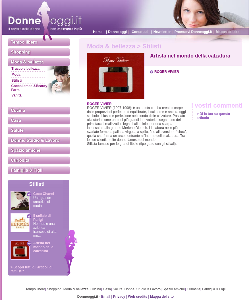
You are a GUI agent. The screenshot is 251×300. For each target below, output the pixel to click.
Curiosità (193, 289)
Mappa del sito (227, 32)
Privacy (119, 297)
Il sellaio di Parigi (42, 218)
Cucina (95, 289)
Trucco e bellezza (25, 69)
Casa (107, 289)
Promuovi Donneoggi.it (193, 32)
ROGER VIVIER (166, 72)
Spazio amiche (174, 289)
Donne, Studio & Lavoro (143, 289)
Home (97, 32)
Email (105, 297)
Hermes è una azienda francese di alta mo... (44, 230)
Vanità (16, 95)
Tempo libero (35, 289)
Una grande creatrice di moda (42, 202)
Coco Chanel (43, 194)
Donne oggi (117, 32)
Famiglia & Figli (213, 289)
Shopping (54, 289)
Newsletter (162, 32)
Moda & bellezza (76, 289)
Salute (118, 289)
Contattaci (140, 32)
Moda (15, 75)
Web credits (137, 297)
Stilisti (16, 81)
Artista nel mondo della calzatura (43, 247)
